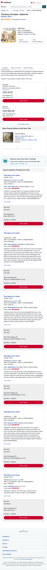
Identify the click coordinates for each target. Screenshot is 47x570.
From (24, 40)
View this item (6, 89)
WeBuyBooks (12, 307)
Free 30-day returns (23, 124)
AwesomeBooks (12, 244)
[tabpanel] (23, 75)
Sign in (38, 2)
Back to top (23, 531)
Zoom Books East (13, 186)
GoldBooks (11, 486)
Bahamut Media (13, 423)
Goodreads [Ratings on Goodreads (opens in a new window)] (23, 19)
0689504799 (24, 136)
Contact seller (7, 201)
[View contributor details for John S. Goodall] (6, 16)
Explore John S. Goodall (18, 164)
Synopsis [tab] (5, 68)
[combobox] (26, 6)
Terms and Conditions (26, 559)
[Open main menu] (4, 6)
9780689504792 (19, 138)
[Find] (44, 6)
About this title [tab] (16, 68)
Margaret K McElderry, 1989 (29, 140)
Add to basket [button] (23, 100)
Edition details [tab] (28, 68)
